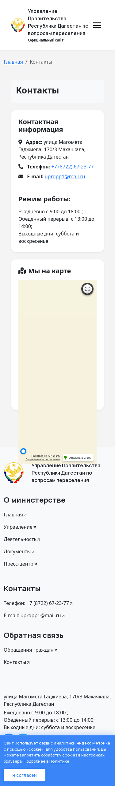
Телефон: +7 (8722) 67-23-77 (39, 603)
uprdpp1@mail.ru (65, 176)
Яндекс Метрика (93, 743)
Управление (20, 526)
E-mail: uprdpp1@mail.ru (35, 615)
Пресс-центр (21, 563)
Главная (13, 61)
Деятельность (22, 539)
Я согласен (24, 775)
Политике (59, 761)
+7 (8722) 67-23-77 (72, 166)
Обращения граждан (31, 649)
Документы (19, 551)
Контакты (17, 662)
